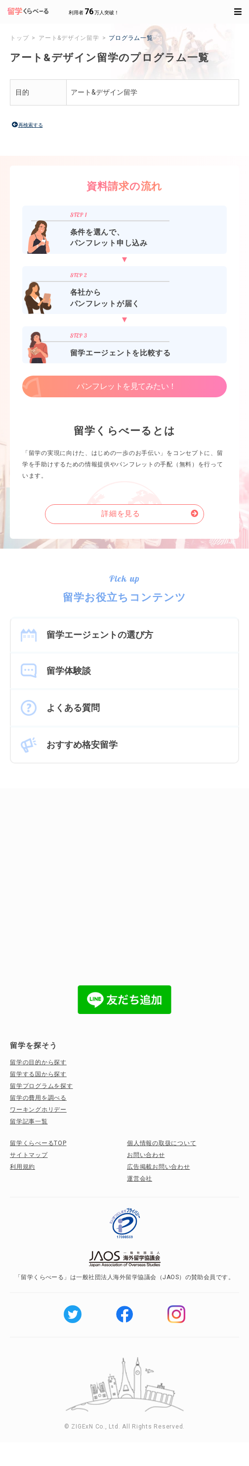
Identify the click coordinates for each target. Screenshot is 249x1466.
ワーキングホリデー (38, 1109)
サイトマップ (29, 1155)
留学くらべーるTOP (38, 1143)
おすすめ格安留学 (82, 744)
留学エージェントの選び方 (99, 634)
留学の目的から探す (38, 1062)
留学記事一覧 (29, 1121)
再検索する (30, 125)
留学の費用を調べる (38, 1097)
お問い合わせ (146, 1155)
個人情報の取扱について (161, 1143)
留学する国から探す (38, 1074)
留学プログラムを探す (41, 1085)
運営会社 (139, 1178)
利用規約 (22, 1166)
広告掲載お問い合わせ (158, 1166)
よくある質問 (73, 707)
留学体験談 (68, 670)
